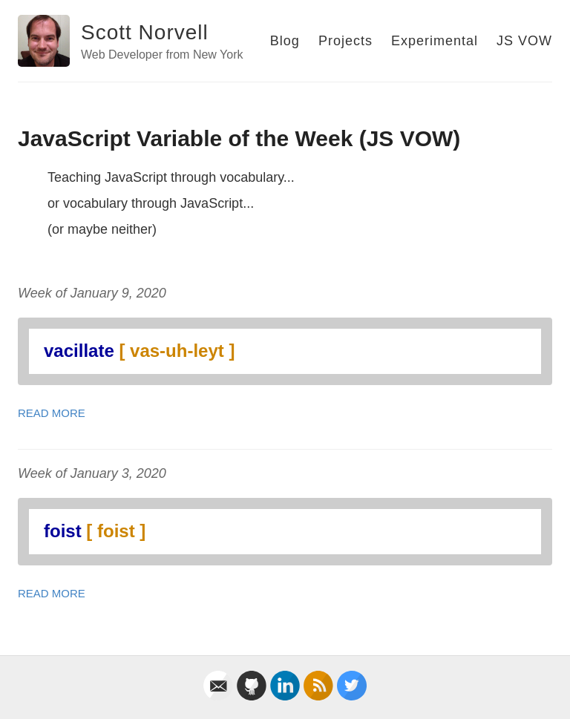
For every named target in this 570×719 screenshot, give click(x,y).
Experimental (434, 40)
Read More (51, 413)
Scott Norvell (145, 32)
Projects (345, 40)
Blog (285, 40)
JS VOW (524, 40)
